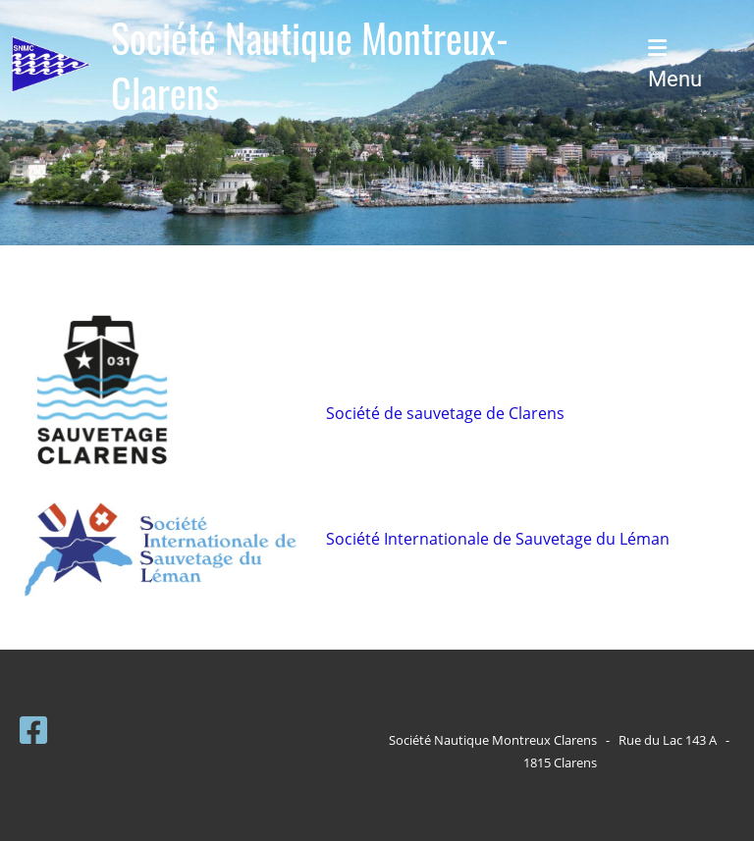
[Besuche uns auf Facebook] (33, 730)
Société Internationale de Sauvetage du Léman (498, 539)
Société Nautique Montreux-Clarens (310, 65)
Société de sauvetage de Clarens (445, 413)
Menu (675, 64)
